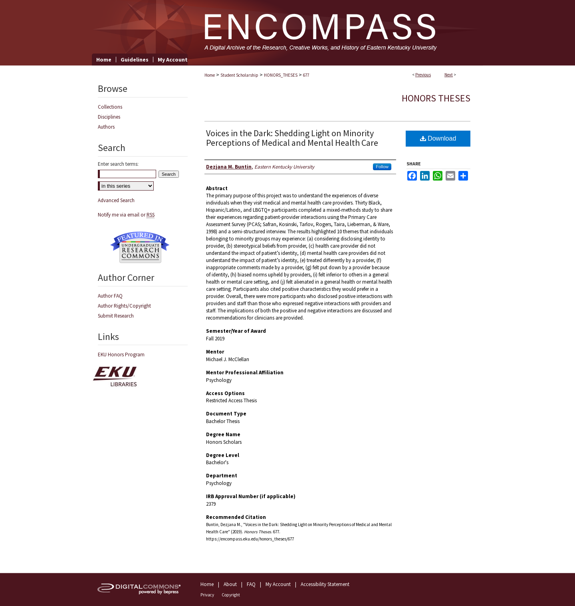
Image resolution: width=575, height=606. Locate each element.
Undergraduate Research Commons (140, 247)
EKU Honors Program (121, 354)
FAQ (251, 584)
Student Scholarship (239, 75)
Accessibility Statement (325, 584)
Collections (110, 106)
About (230, 584)
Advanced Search (116, 200)
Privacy (207, 595)
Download (438, 138)
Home (209, 75)
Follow (382, 166)
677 (306, 75)
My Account (278, 584)
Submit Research (116, 315)
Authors (106, 126)
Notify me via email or (126, 214)
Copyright (231, 595)
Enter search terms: (118, 164)
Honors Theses (436, 98)
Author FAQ (110, 295)
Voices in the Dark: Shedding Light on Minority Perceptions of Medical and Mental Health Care (292, 137)
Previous (423, 74)
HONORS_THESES (280, 75)
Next (448, 74)
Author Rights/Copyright (124, 305)
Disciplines (109, 116)
